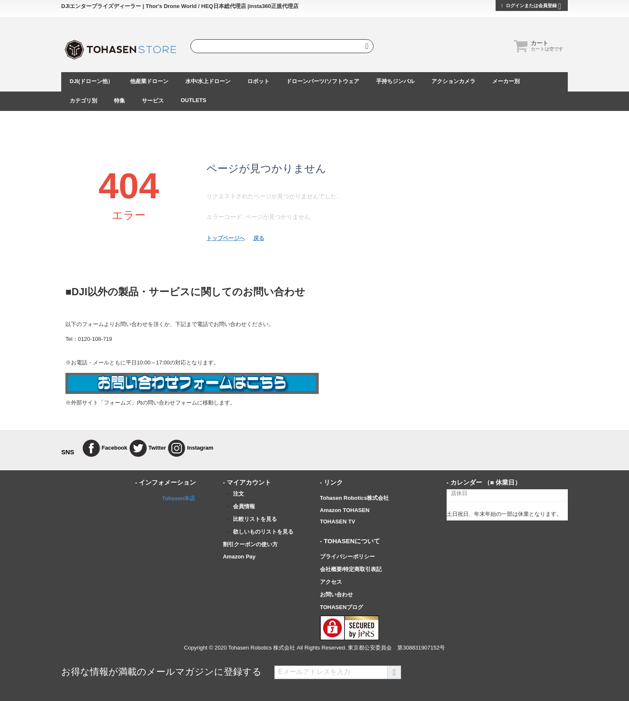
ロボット (258, 81)
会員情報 (244, 506)
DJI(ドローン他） (91, 81)
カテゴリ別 (83, 100)
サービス (153, 100)
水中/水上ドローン (208, 81)
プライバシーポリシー (347, 556)
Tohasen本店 (178, 498)
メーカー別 (506, 81)
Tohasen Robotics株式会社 (354, 498)
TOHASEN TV (337, 521)
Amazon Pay (239, 556)
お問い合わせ (336, 594)
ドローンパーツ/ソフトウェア (322, 81)
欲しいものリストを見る (263, 531)
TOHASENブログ (341, 607)
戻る (258, 238)
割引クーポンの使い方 (250, 544)
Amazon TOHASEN (345, 510)
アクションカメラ (453, 81)
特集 (119, 100)
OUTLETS (193, 100)
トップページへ (225, 238)
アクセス (331, 582)
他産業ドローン (149, 81)
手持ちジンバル (395, 81)
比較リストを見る (255, 519)
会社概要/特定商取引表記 (351, 569)
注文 (238, 494)
